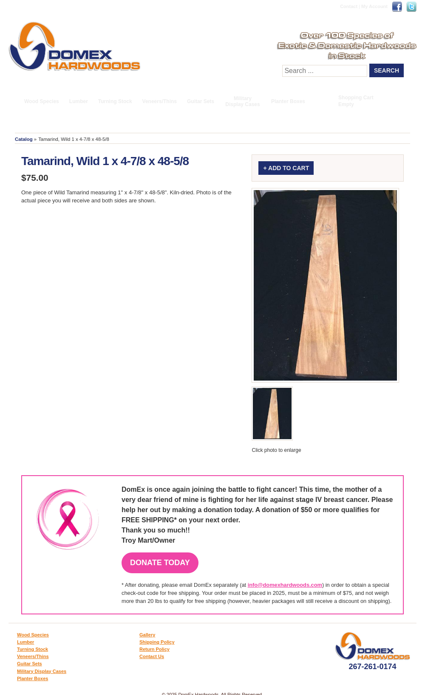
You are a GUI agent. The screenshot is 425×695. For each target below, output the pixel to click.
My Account (374, 6)
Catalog (24, 139)
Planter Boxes (288, 101)
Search (386, 70)
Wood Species (41, 101)
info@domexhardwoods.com (285, 585)
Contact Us (151, 656)
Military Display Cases (242, 101)
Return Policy (154, 649)
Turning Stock (115, 101)
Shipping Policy (157, 642)
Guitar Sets (200, 101)
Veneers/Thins (159, 101)
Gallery (147, 634)
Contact (348, 6)
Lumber (78, 101)
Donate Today (160, 562)
